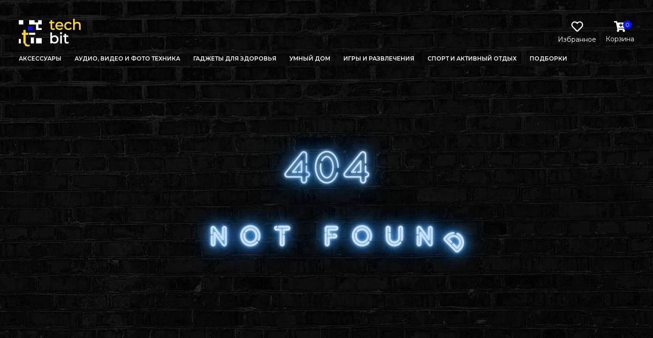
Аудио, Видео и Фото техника (127, 58)
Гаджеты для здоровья (234, 58)
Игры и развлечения (378, 58)
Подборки (548, 58)
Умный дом (309, 58)
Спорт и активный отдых (471, 58)
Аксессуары (40, 58)
